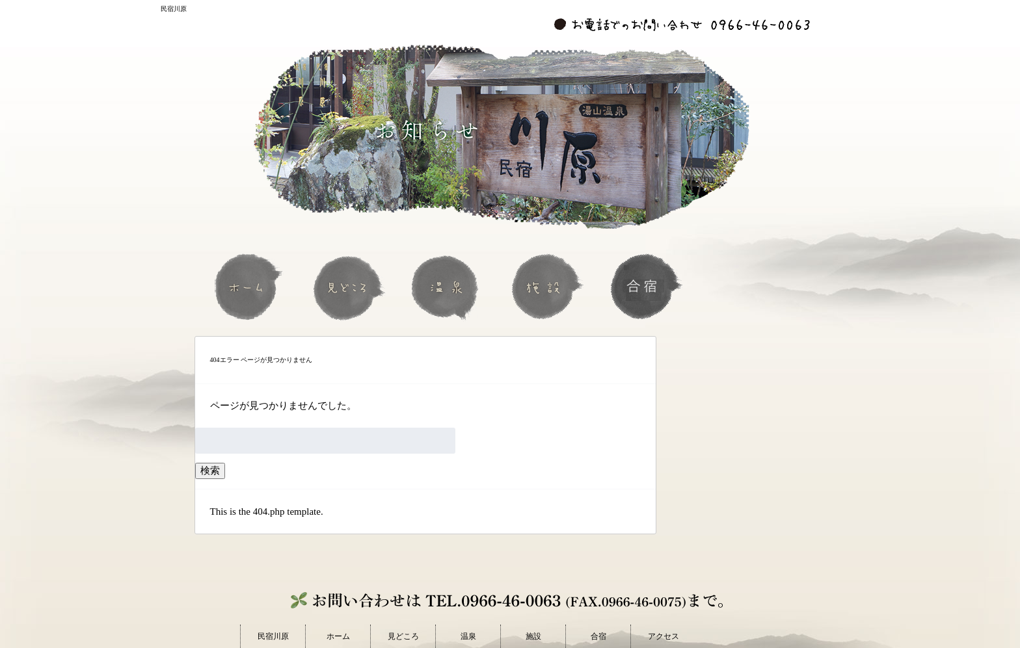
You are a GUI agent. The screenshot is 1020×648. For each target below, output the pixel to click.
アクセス (663, 636)
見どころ (349, 286)
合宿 (646, 286)
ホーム (250, 286)
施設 (547, 286)
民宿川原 (273, 636)
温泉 (448, 286)
